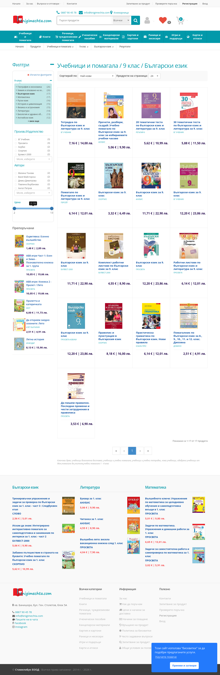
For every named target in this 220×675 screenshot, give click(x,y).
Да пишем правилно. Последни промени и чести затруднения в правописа (75, 407)
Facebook (20, 623)
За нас (29, 3)
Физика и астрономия (29, 107)
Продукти (35, 46)
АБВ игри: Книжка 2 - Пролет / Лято (38, 283)
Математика (24, 97)
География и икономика (30, 86)
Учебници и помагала (59, 46)
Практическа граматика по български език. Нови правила (151, 337)
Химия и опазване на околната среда (30, 90)
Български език (103, 46)
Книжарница (119, 12)
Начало (16, 3)
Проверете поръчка (166, 3)
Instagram (21, 626)
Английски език (25, 117)
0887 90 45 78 (67, 12)
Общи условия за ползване (137, 647)
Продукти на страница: (132, 75)
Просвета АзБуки (69, 339)
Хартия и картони (90, 630)
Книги (83, 604)
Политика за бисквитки (135, 630)
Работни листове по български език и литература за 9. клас (188, 266)
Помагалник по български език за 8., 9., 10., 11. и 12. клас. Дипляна (188, 337)
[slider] (14, 208)
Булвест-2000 (67, 269)
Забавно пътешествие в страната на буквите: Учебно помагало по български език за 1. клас (35, 556)
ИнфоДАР (30, 343)
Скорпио (30, 244)
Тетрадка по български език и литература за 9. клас (75, 125)
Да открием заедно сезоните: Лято (38, 321)
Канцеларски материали (94, 625)
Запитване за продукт (138, 3)
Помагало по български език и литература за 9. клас (75, 195)
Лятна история (35, 339)
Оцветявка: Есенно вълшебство (37, 238)
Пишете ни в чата (27, 619)
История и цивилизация (30, 104)
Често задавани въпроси (135, 636)
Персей (64, 202)
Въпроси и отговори (48, 3)
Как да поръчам (130, 604)
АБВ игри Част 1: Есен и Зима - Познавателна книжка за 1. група (39, 261)
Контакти (72, 3)
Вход (205, 3)
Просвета (30, 270)
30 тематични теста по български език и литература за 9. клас (188, 125)
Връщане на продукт (133, 625)
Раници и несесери (91, 636)
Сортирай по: (68, 75)
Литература (23, 110)
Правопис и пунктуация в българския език (109, 336)
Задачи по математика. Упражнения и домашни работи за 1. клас (167, 529)
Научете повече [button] (165, 657)
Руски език (23, 100)
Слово (16, 513)
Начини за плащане (133, 619)
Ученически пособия (92, 619)
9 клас (82, 46)
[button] (33, 159)
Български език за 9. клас (112, 193)
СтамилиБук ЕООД (27, 669)
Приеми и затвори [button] (184, 665)
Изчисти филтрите (39, 74)
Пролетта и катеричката (34, 302)
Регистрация (189, 3)
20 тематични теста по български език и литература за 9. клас (150, 125)
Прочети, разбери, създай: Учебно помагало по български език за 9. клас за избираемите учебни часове (112, 130)
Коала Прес (141, 346)
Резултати (124, 46)
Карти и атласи (88, 647)
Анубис (101, 142)
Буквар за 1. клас (90, 498)
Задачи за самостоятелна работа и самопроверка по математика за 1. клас (167, 552)
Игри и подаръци (90, 642)
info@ (94, 12)
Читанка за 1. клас (91, 519)
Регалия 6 (140, 132)
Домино (177, 346)
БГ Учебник (66, 132)
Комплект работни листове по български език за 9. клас (113, 266)
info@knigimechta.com (29, 615)
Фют (28, 308)
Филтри (20, 64)
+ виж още (33, 121)
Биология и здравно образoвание (30, 114)
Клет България (33, 327)
